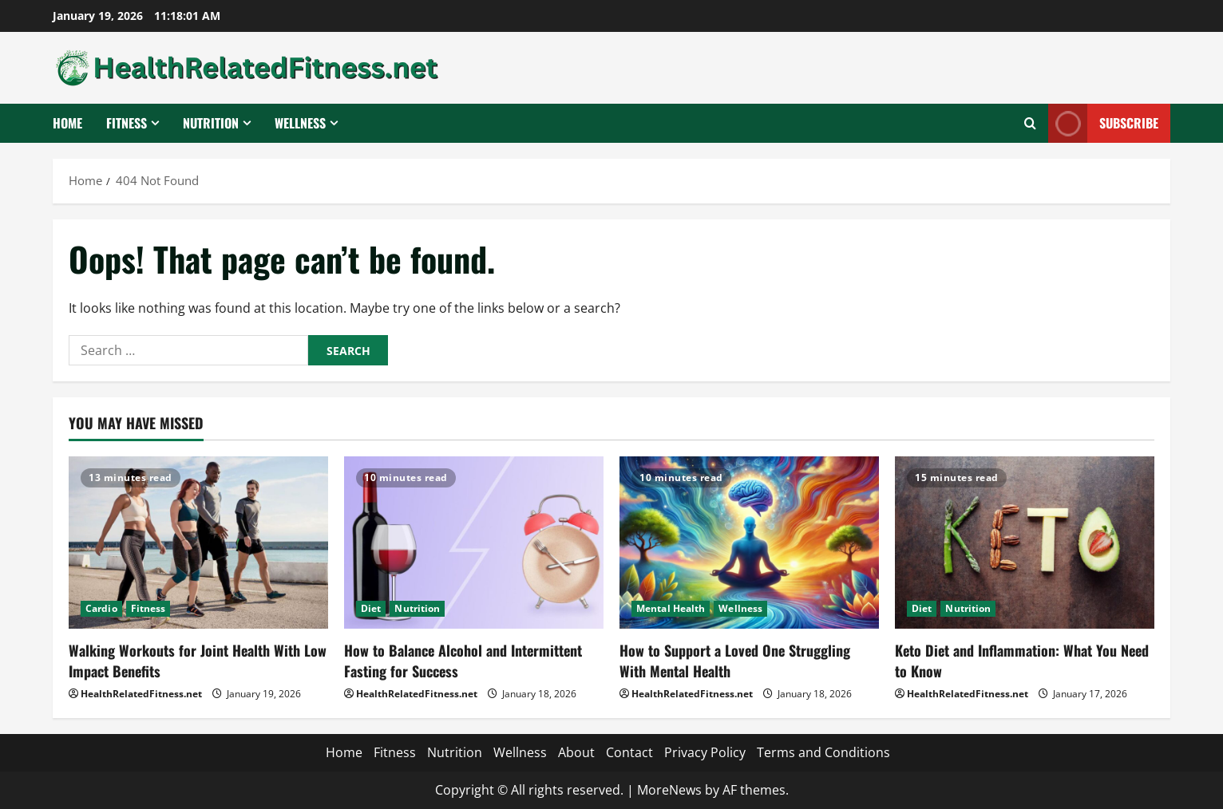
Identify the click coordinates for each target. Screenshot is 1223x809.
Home (67, 122)
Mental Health (670, 608)
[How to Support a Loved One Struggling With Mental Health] (749, 542)
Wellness (300, 122)
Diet (371, 608)
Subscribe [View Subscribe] (1103, 123)
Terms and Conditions (823, 752)
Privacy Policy (705, 752)
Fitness (126, 122)
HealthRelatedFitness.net (141, 693)
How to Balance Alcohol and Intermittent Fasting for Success (463, 660)
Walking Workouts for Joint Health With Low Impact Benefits (198, 660)
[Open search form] (1030, 123)
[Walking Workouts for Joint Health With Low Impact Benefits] (198, 542)
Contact (629, 752)
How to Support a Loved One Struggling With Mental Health (734, 660)
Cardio (101, 608)
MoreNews (669, 790)
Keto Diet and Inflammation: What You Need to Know (1022, 660)
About (576, 752)
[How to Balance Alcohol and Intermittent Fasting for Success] (474, 542)
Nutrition (211, 122)
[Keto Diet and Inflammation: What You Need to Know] (1024, 542)
